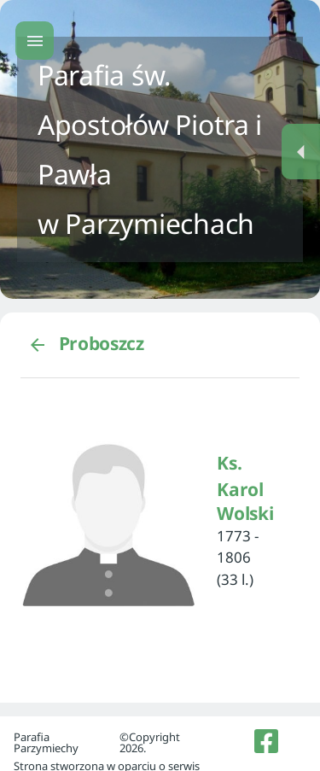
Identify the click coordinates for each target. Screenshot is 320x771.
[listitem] (266, 741)
